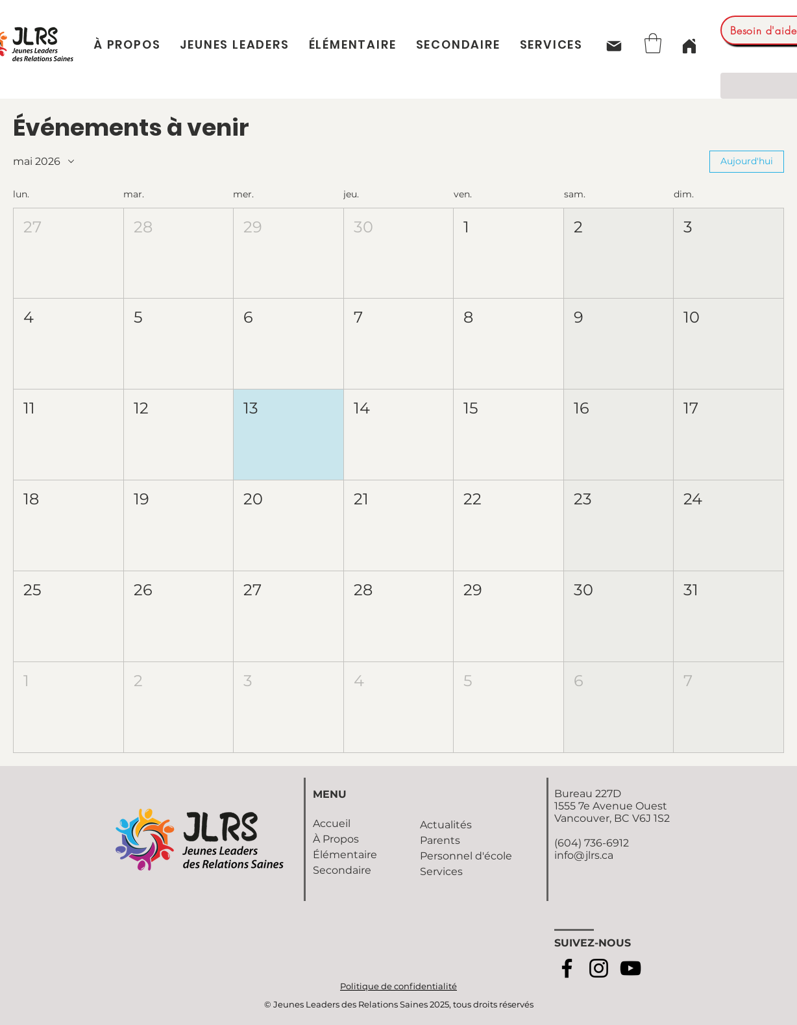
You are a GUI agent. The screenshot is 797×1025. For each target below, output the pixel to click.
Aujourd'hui (746, 161)
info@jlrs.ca (583, 855)
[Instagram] (598, 968)
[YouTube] (630, 968)
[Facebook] (567, 968)
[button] (652, 43)
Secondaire (342, 870)
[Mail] (613, 46)
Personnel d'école (466, 856)
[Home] (689, 46)
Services (441, 871)
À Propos (336, 839)
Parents (440, 840)
